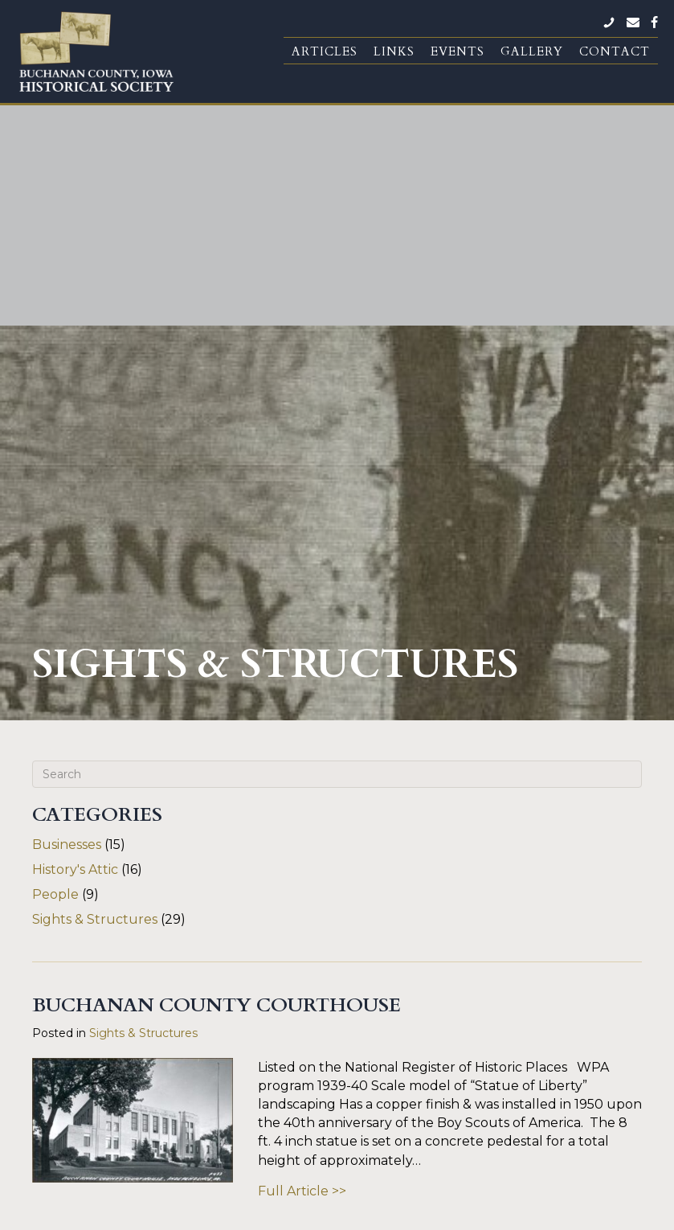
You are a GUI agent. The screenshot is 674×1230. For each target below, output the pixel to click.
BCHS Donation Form (386, 1072)
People (55, 568)
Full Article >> (302, 865)
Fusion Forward (514, 1214)
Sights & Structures (94, 593)
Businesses (66, 519)
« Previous (267, 953)
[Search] (337, 448)
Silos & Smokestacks (381, 1166)
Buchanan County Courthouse (216, 679)
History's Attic (75, 543)
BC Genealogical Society (394, 1097)
